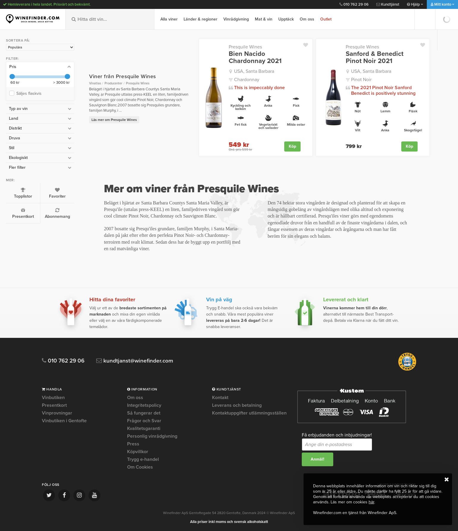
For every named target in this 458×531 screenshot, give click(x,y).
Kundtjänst (387, 4)
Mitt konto (442, 4)
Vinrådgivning (236, 19)
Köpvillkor (137, 452)
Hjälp (415, 4)
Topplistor (23, 193)
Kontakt (220, 398)
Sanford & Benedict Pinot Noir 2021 (374, 57)
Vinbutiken (53, 398)
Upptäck (286, 19)
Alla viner (169, 19)
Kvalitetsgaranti (143, 428)
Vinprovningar (57, 413)
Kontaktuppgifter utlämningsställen (249, 413)
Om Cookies (140, 467)
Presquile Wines (245, 47)
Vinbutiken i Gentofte (64, 421)
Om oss (307, 19)
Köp (292, 146)
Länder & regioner (200, 19)
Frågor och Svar (144, 421)
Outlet (325, 19)
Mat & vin (263, 19)
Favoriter (57, 193)
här (371, 502)
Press (133, 444)
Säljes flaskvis (30, 93)
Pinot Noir (361, 80)
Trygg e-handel (143, 459)
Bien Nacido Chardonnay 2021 (255, 57)
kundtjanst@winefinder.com (134, 361)
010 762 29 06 (354, 4)
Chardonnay (246, 80)
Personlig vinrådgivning (152, 436)
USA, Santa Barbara (254, 71)
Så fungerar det (143, 413)
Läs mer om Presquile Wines (114, 120)
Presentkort (23, 213)
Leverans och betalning (237, 405)
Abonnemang (57, 213)
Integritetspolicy (144, 405)
